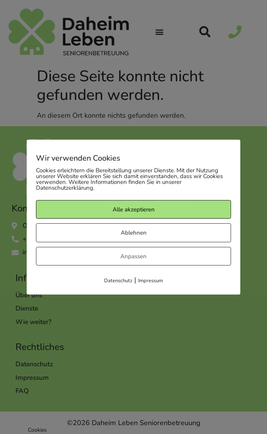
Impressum (150, 280)
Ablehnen (134, 233)
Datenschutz (118, 280)
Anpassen (133, 256)
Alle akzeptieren (134, 209)
